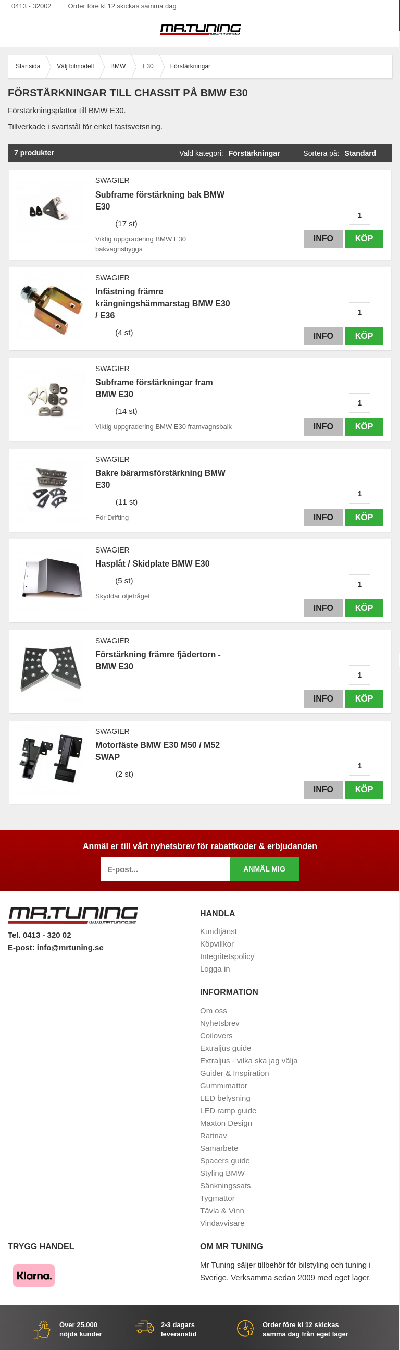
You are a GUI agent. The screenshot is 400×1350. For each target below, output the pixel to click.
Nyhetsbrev (220, 1022)
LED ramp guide (228, 1110)
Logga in (215, 968)
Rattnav (213, 1135)
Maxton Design (226, 1123)
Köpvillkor (217, 943)
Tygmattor (217, 1198)
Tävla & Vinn (222, 1210)
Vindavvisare (222, 1223)
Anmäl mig (264, 869)
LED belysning (225, 1098)
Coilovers (216, 1035)
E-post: (22, 947)
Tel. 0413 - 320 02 (39, 934)
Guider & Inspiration (234, 1073)
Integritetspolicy (227, 956)
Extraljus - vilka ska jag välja (249, 1060)
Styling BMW (222, 1173)
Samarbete (219, 1148)
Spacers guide (225, 1160)
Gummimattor (223, 1085)
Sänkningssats (225, 1185)
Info (323, 238)
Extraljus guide (225, 1048)
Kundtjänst (218, 931)
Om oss (213, 1010)
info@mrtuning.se (70, 947)
